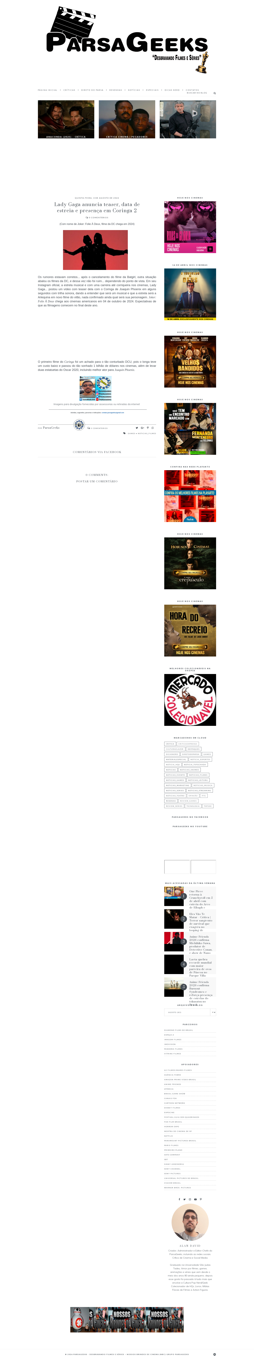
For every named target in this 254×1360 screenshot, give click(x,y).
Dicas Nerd (172, 90)
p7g (204, 796)
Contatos (192, 90)
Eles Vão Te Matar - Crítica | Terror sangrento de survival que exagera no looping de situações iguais (200, 923)
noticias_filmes (147, 433)
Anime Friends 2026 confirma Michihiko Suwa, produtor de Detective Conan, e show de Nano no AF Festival (200, 946)
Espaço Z (169, 1035)
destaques (194, 749)
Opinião (193, 796)
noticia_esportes (200, 759)
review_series (174, 806)
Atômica (169, 1089)
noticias (171, 770)
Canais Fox (170, 1098)
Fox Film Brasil (173, 1122)
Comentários (97, 217)
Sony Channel (172, 1169)
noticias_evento (175, 775)
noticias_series (175, 790)
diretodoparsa (190, 754)
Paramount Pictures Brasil (180, 1141)
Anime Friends (172, 1084)
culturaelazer (175, 749)
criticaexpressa (188, 744)
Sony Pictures (172, 1173)
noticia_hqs (173, 765)
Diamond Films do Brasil (178, 1030)
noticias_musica (203, 785)
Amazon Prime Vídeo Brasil (180, 1080)
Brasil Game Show (174, 1094)
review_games (188, 801)
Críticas (69, 90)
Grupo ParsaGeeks (178, 1354)
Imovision (170, 1044)
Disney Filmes (172, 1108)
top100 (208, 806)
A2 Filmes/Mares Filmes (178, 1070)
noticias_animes (189, 770)
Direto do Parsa (92, 90)
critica (170, 744)
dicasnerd (172, 754)
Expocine (169, 1112)
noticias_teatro (175, 796)
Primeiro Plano (173, 1150)
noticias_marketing (177, 785)
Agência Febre (172, 1075)
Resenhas (116, 90)
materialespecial (176, 759)
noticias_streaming (199, 790)
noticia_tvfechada (195, 765)
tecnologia (193, 806)
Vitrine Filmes (172, 1054)
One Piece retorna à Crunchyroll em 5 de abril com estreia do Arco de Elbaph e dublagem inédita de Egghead (201, 903)
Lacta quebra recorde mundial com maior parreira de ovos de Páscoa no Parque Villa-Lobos (200, 969)
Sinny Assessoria (174, 1164)
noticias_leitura (198, 780)
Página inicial (48, 90)
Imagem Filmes (172, 1039)
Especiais (152, 90)
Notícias (134, 90)
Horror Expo (171, 1127)
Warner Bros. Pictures (177, 1188)
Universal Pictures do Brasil (181, 1178)
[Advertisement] (127, 164)
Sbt (166, 1159)
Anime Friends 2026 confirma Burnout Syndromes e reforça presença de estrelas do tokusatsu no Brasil (201, 993)
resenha (171, 801)
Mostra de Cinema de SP (178, 1131)
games (131, 433)
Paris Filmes (171, 1145)
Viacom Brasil (172, 1183)
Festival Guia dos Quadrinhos (181, 1117)
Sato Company (172, 1155)
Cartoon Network (174, 1103)
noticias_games (175, 780)
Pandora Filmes (173, 1049)
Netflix (168, 1136)
